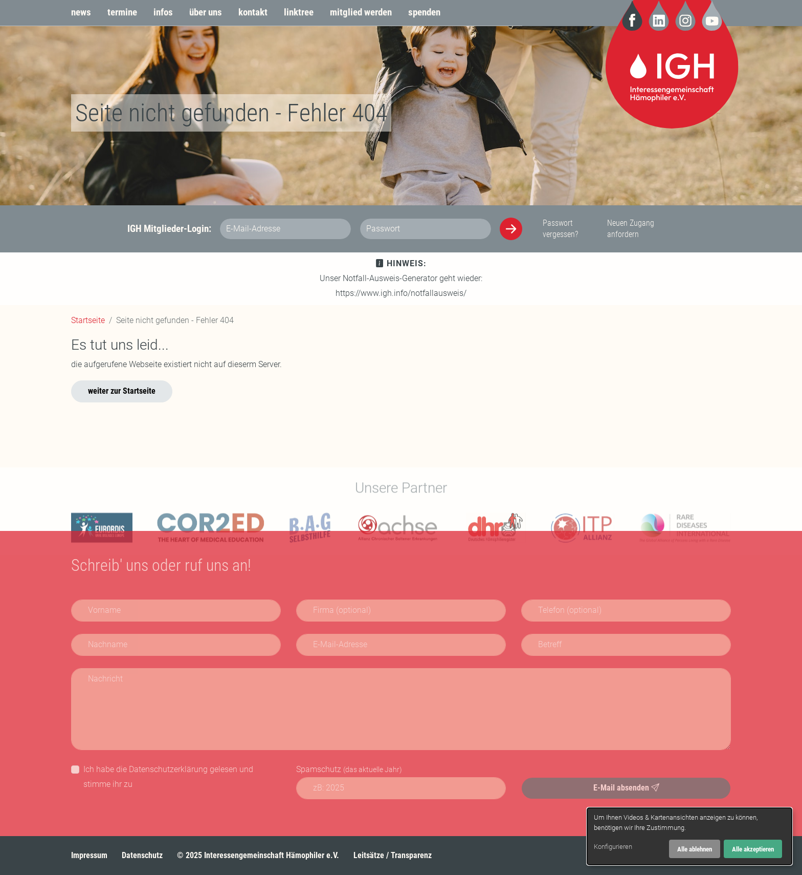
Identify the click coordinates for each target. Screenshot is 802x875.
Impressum (89, 855)
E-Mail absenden (626, 788)
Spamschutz (349, 769)
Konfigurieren (613, 846)
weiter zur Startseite (121, 391)
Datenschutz (142, 855)
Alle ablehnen (694, 849)
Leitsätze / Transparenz (392, 855)
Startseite (88, 320)
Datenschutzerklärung (168, 769)
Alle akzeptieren (753, 849)
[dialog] (689, 836)
